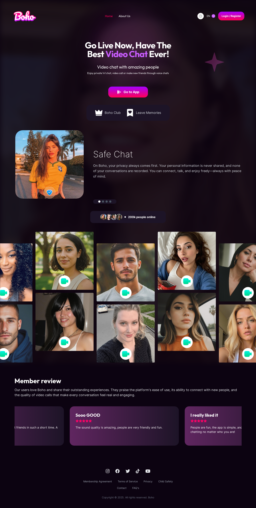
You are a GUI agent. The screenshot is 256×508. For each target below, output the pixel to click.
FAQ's (135, 487)
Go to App (128, 92)
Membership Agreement (97, 481)
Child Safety (165, 481)
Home (109, 16)
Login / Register (231, 15)
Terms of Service (128, 481)
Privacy (148, 481)
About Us (124, 16)
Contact (121, 487)
